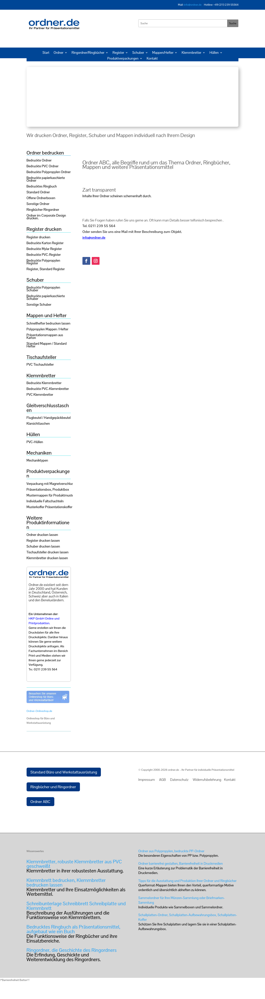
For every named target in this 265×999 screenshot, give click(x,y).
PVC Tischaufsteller (40, 365)
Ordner (58, 53)
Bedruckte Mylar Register (44, 249)
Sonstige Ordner (38, 204)
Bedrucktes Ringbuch (42, 186)
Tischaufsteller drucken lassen (48, 552)
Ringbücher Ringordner (43, 210)
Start (45, 53)
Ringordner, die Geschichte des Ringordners (72, 950)
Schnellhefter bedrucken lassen (48, 323)
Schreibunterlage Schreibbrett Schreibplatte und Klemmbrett (76, 905)
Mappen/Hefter (163, 53)
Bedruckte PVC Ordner (43, 166)
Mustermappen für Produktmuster (51, 495)
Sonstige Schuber (39, 305)
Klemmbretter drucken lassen (47, 558)
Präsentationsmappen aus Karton (45, 337)
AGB (162, 779)
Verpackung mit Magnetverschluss (51, 484)
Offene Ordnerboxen (41, 198)
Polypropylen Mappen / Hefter (47, 329)
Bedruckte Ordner (39, 160)
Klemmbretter (191, 53)
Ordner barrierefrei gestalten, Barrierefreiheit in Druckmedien (180, 863)
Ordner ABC (40, 801)
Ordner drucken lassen (42, 535)
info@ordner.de (193, 4)
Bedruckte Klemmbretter (44, 383)
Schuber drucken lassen (43, 547)
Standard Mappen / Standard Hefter (47, 345)
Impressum (147, 779)
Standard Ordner (38, 192)
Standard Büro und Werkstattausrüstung (63, 772)
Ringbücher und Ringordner (53, 786)
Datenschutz (180, 779)
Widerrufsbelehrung (208, 779)
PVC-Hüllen (35, 442)
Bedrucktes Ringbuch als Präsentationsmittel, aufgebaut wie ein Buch (73, 929)
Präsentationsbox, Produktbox (48, 490)
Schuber (138, 53)
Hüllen (214, 53)
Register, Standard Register (46, 269)
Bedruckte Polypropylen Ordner (49, 172)
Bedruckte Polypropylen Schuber (43, 289)
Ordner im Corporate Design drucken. (46, 217)
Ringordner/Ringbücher (88, 53)
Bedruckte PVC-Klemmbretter (48, 389)
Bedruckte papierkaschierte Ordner (46, 179)
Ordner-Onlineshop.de (39, 711)
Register (118, 53)
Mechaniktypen (37, 461)
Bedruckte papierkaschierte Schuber (46, 298)
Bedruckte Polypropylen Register (43, 262)
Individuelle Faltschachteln (45, 501)
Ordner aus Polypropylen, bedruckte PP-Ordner (171, 851)
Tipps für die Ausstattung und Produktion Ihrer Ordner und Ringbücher (187, 881)
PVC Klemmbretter (40, 395)
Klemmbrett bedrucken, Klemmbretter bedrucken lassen (66, 882)
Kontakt (152, 59)
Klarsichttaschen (38, 424)
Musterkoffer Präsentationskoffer (49, 507)
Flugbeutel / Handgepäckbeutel (49, 418)
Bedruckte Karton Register (45, 243)
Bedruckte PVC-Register (44, 255)
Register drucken (38, 237)
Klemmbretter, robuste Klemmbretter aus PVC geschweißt (74, 863)
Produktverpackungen (123, 59)
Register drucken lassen (43, 541)
